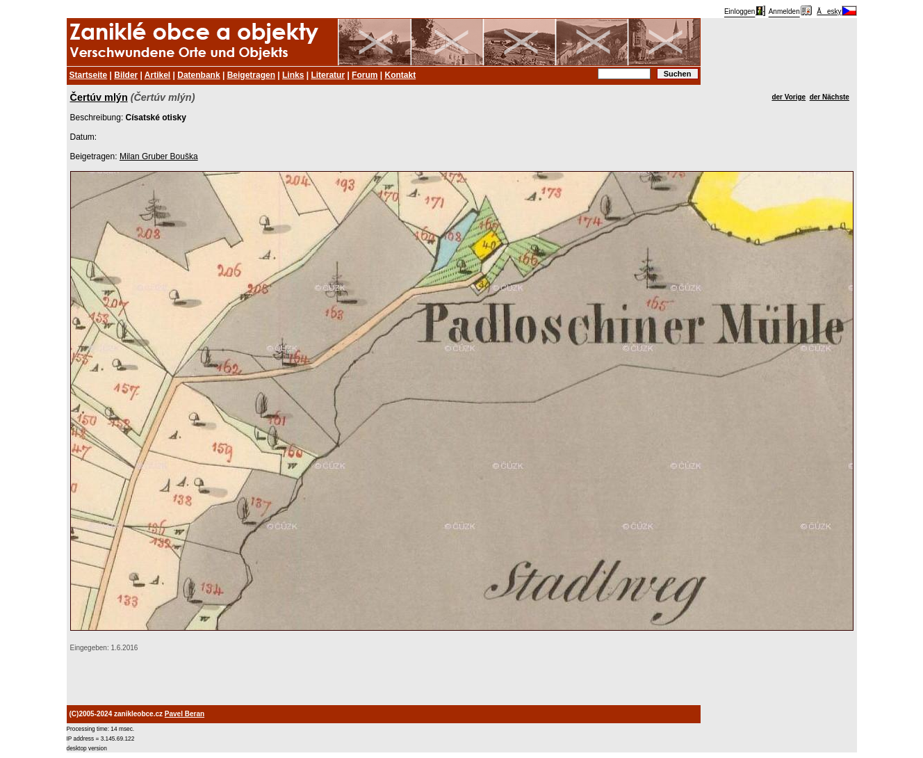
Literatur (328, 75)
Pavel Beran (184, 714)
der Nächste (829, 97)
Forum (364, 75)
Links (293, 75)
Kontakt (400, 75)
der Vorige (788, 97)
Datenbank (198, 75)
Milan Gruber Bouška (159, 156)
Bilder (126, 75)
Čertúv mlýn (99, 97)
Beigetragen (251, 75)
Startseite (89, 75)
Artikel (157, 75)
